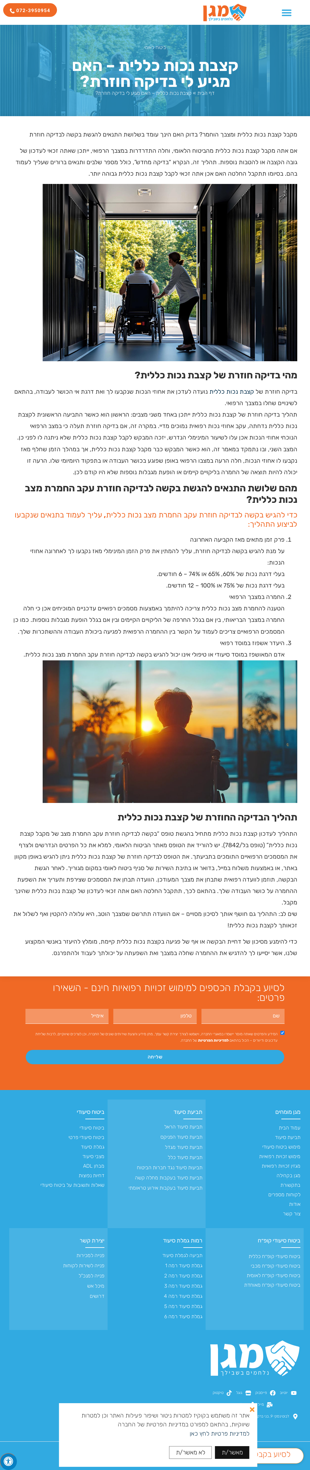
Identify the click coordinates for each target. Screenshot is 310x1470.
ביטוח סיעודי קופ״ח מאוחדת (272, 1285)
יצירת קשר (92, 1240)
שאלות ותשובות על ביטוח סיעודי (72, 1185)
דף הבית (206, 93)
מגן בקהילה (288, 1175)
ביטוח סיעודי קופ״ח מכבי (275, 1266)
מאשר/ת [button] (232, 1452)
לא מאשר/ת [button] (190, 1452)
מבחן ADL (93, 1166)
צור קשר (291, 1214)
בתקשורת (290, 1185)
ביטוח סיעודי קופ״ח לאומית (273, 1275)
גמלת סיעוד (92, 1147)
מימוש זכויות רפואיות (279, 1156)
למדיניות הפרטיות (213, 1040)
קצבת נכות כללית (231, 391)
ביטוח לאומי (155, 47)
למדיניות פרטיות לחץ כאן (220, 1433)
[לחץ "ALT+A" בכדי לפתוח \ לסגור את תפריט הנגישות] (8, 1461)
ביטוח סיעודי (90, 1111)
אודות (294, 1204)
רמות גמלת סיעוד (182, 1240)
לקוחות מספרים (284, 1195)
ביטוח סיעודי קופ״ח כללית (274, 1256)
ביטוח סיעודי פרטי (86, 1137)
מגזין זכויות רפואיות (281, 1166)
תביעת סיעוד (287, 1137)
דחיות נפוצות (91, 1175)
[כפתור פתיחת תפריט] (286, 12)
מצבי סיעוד (93, 1156)
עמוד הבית (289, 1128)
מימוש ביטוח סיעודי (281, 1147)
